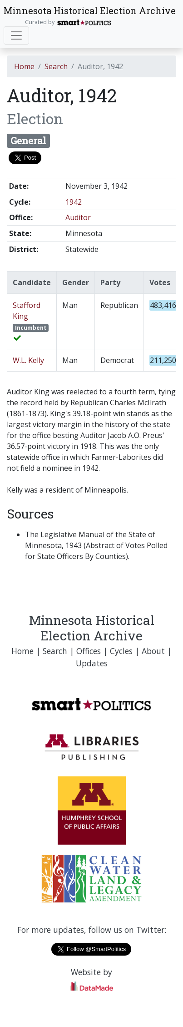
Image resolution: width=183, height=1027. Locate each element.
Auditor (78, 217)
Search (56, 66)
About (153, 650)
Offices (88, 650)
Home (24, 66)
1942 (73, 202)
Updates (92, 663)
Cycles (121, 650)
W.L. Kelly (28, 360)
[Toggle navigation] (16, 35)
